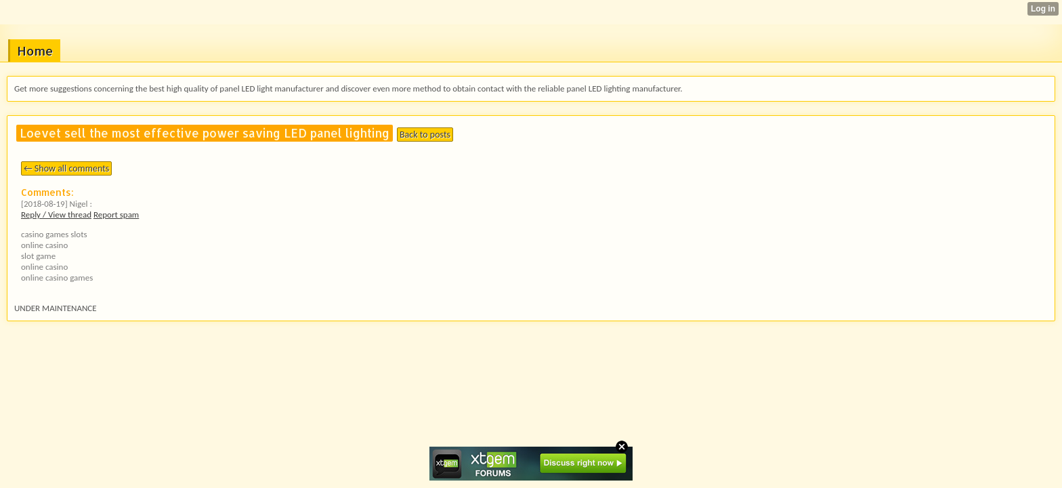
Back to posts (425, 134)
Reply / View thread (56, 214)
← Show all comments (66, 168)
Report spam (116, 214)
